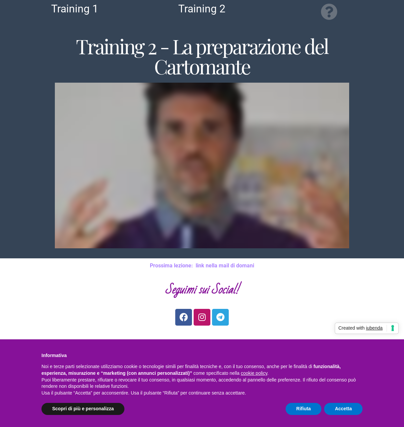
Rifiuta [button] (303, 408)
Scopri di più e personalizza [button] (83, 408)
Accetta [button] (343, 408)
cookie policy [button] (254, 373)
